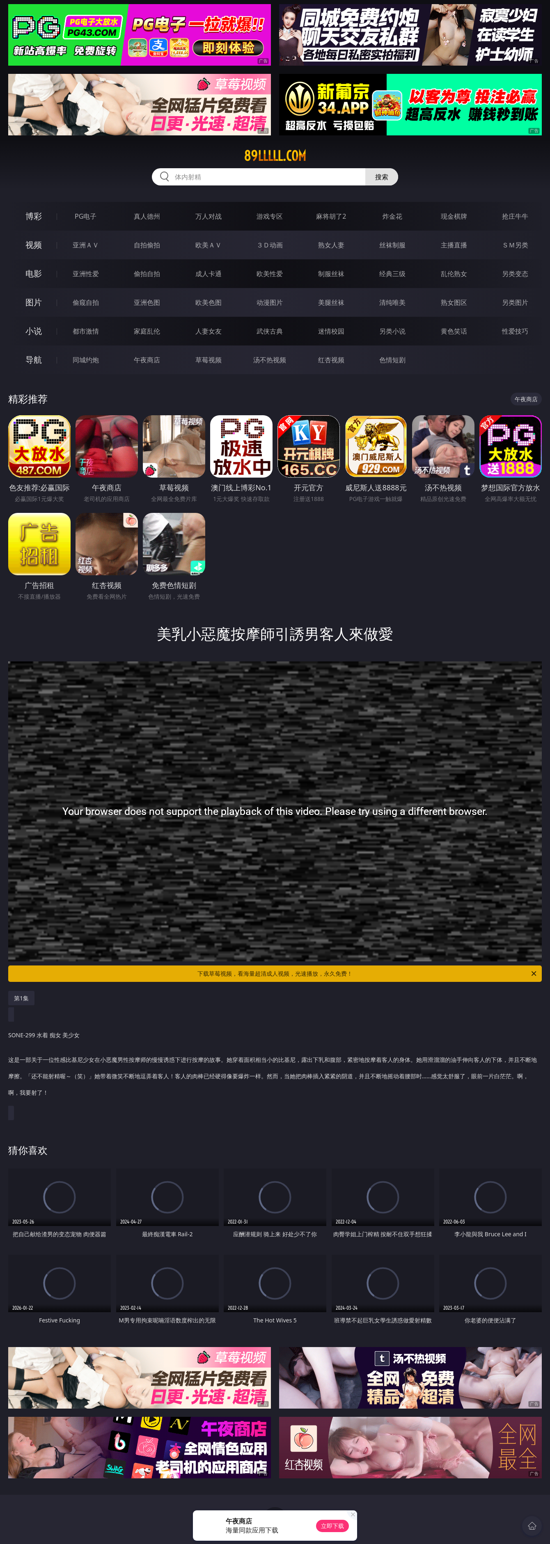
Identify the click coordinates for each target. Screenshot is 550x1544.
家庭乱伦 (147, 331)
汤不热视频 (269, 359)
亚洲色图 (147, 302)
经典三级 (392, 273)
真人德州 (147, 216)
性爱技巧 (515, 331)
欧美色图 (208, 302)
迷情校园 (331, 331)
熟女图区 (454, 302)
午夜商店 (147, 359)
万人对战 (208, 216)
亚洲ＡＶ (86, 244)
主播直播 (454, 244)
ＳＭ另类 (515, 244)
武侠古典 (270, 331)
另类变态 (515, 273)
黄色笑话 (454, 331)
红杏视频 (331, 359)
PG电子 (85, 216)
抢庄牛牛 (515, 216)
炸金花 (392, 216)
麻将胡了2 (331, 216)
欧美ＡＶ (208, 244)
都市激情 (86, 331)
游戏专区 (270, 216)
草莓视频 (208, 359)
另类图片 (515, 302)
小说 (33, 330)
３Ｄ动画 (270, 244)
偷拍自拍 (147, 273)
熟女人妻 (331, 244)
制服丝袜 (331, 273)
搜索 (381, 176)
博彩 (33, 216)
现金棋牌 (454, 216)
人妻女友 (208, 331)
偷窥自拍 (86, 302)
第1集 (21, 998)
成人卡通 (208, 273)
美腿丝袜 (331, 302)
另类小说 (392, 331)
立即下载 (332, 1526)
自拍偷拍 (147, 244)
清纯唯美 (392, 302)
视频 (33, 244)
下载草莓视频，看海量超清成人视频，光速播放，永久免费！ (367, 974)
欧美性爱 (270, 273)
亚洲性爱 (86, 273)
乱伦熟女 (454, 273)
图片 (33, 302)
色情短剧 (392, 359)
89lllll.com (275, 156)
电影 (33, 273)
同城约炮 (86, 359)
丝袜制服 (392, 244)
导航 (33, 359)
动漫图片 (270, 302)
